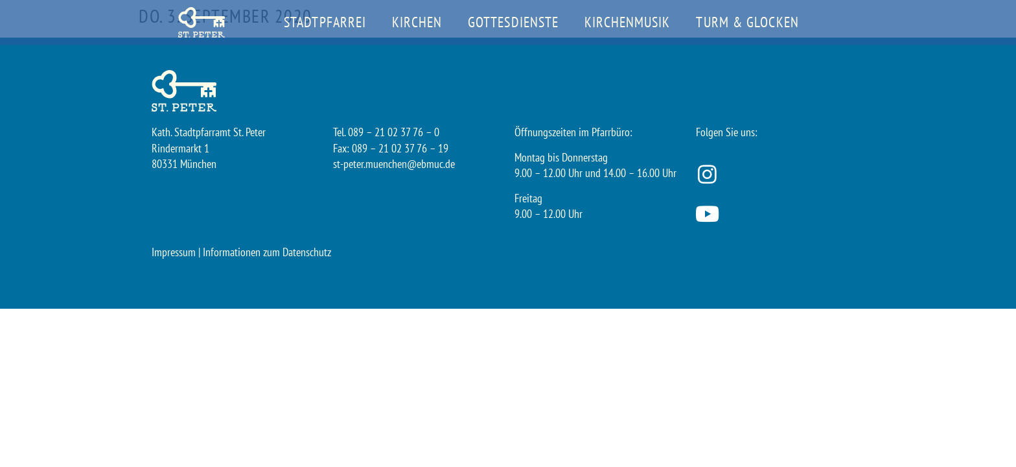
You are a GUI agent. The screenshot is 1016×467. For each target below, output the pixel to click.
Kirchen (417, 22)
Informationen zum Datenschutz (267, 252)
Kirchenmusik (627, 22)
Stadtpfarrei (325, 22)
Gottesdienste (513, 22)
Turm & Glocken (747, 22)
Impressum (174, 252)
